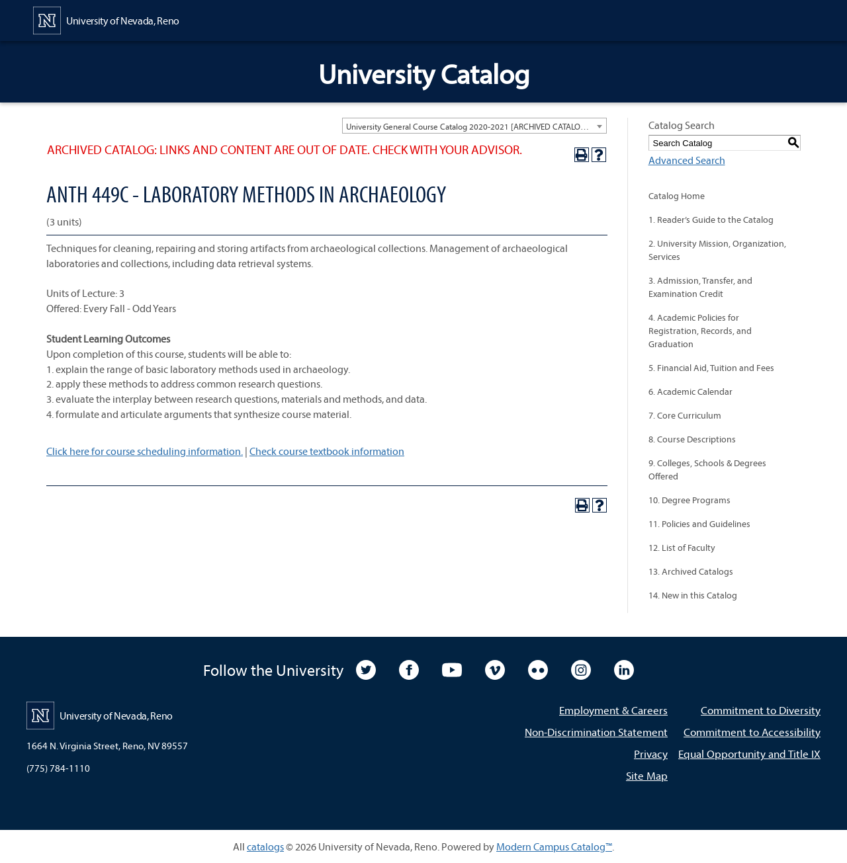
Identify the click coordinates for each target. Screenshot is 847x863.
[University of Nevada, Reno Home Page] (106, 19)
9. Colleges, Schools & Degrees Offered (707, 469)
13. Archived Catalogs (690, 571)
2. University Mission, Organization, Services (717, 250)
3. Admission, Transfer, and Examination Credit (700, 287)
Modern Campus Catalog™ (554, 846)
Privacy (651, 753)
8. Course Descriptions (692, 439)
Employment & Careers (613, 710)
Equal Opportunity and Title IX (749, 753)
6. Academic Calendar (690, 391)
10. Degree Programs (689, 500)
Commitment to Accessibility (752, 732)
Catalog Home (676, 196)
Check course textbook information (326, 451)
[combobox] (474, 126)
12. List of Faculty (681, 548)
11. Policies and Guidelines (699, 524)
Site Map (647, 775)
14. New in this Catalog (692, 595)
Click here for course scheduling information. (144, 451)
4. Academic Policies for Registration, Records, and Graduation (700, 330)
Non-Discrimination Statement (596, 732)
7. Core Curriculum (684, 415)
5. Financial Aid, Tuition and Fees (711, 368)
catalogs (265, 846)
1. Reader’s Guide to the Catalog (711, 220)
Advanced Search (686, 160)
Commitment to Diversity (761, 710)
